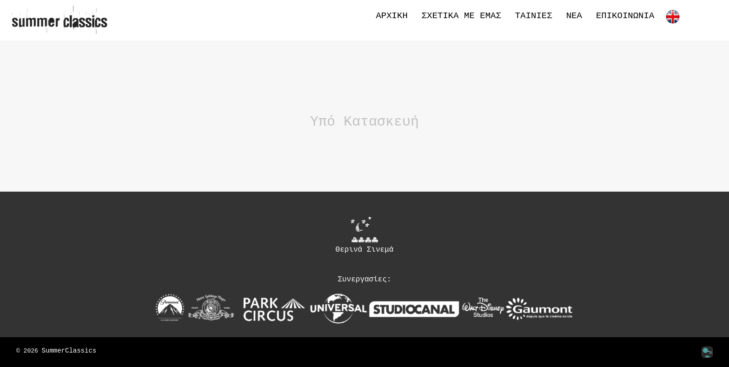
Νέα (574, 16)
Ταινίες (533, 16)
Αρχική (391, 16)
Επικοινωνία (625, 16)
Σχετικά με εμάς (461, 16)
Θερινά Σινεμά (365, 235)
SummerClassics (69, 351)
